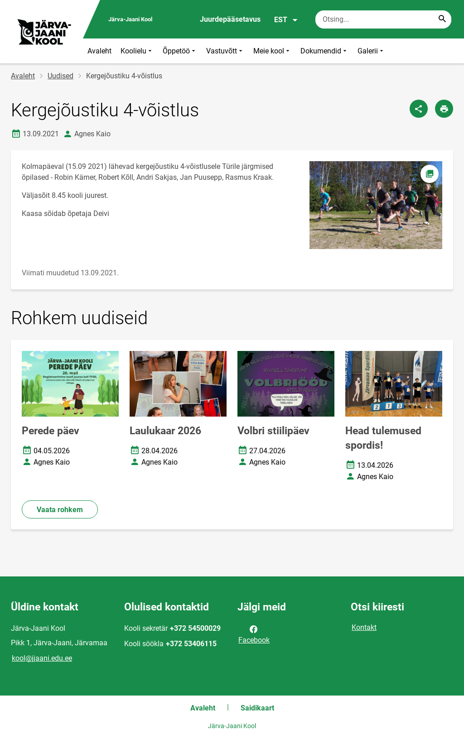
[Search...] (442, 19)
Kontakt (364, 627)
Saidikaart (257, 708)
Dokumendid (324, 51)
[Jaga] (419, 109)
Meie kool (272, 51)
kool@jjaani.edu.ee (42, 658)
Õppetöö (180, 51)
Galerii (371, 51)
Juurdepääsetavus (230, 19)
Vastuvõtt (225, 51)
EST (286, 19)
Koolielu (137, 51)
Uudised (60, 76)
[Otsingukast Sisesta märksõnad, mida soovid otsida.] (383, 19)
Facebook (254, 634)
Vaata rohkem (60, 509)
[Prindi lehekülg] (444, 109)
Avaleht (99, 51)
